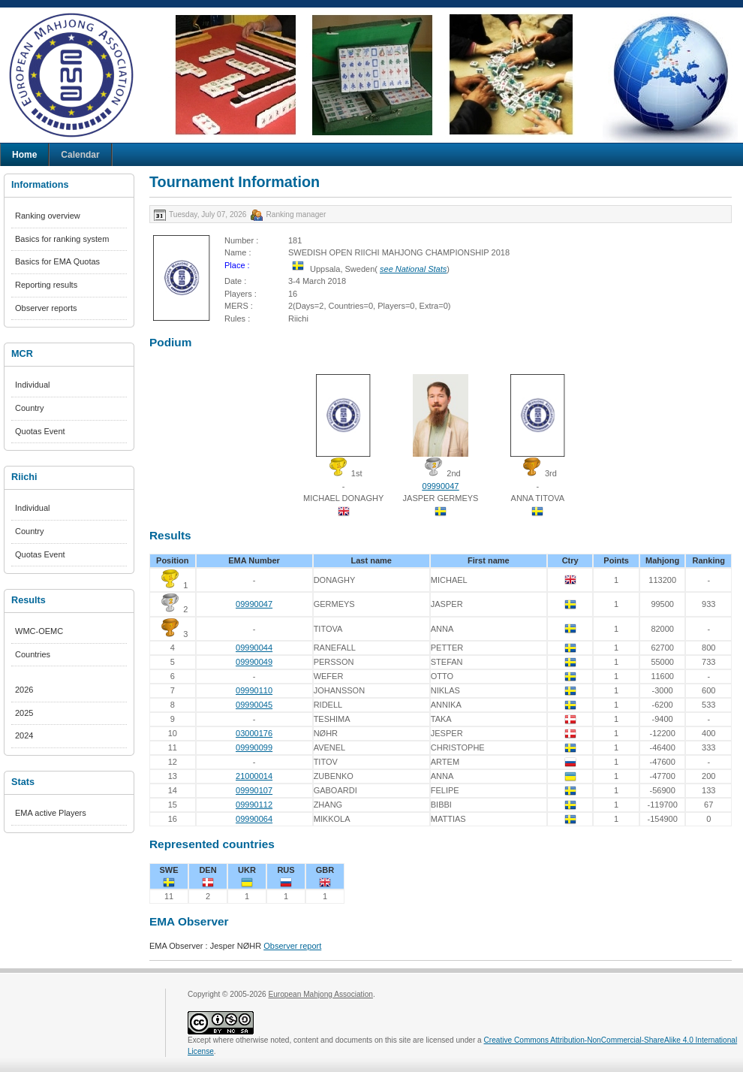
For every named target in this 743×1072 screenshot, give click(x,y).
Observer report (292, 945)
